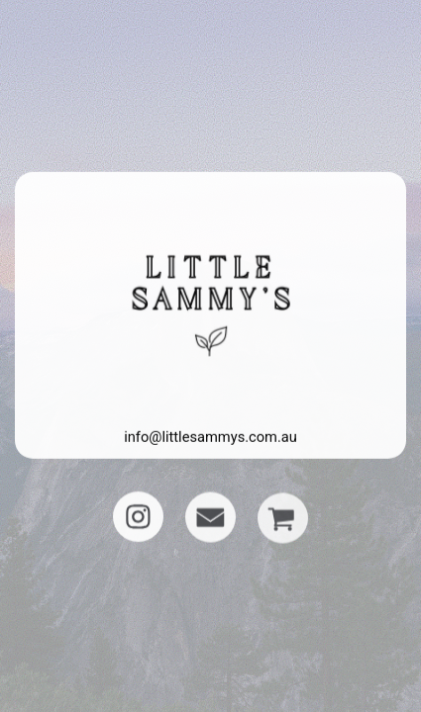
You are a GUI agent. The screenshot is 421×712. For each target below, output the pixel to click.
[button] (138, 516)
